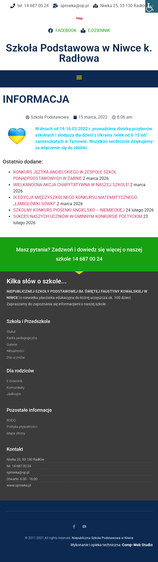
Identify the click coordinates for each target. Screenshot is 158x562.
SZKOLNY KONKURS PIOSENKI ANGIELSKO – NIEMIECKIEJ (69, 210)
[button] (79, 77)
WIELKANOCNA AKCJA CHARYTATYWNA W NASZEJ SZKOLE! (71, 184)
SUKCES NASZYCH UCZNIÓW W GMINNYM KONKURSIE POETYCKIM (77, 216)
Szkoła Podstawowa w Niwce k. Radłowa (79, 53)
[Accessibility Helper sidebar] (151, 6)
